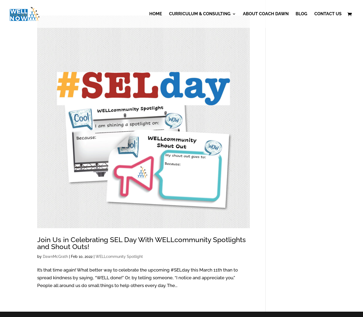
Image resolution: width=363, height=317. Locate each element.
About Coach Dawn (266, 14)
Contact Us (328, 14)
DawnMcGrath (55, 256)
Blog (301, 14)
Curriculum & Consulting (200, 14)
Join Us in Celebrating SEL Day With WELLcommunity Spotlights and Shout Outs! (141, 243)
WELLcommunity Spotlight (119, 256)
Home (155, 14)
